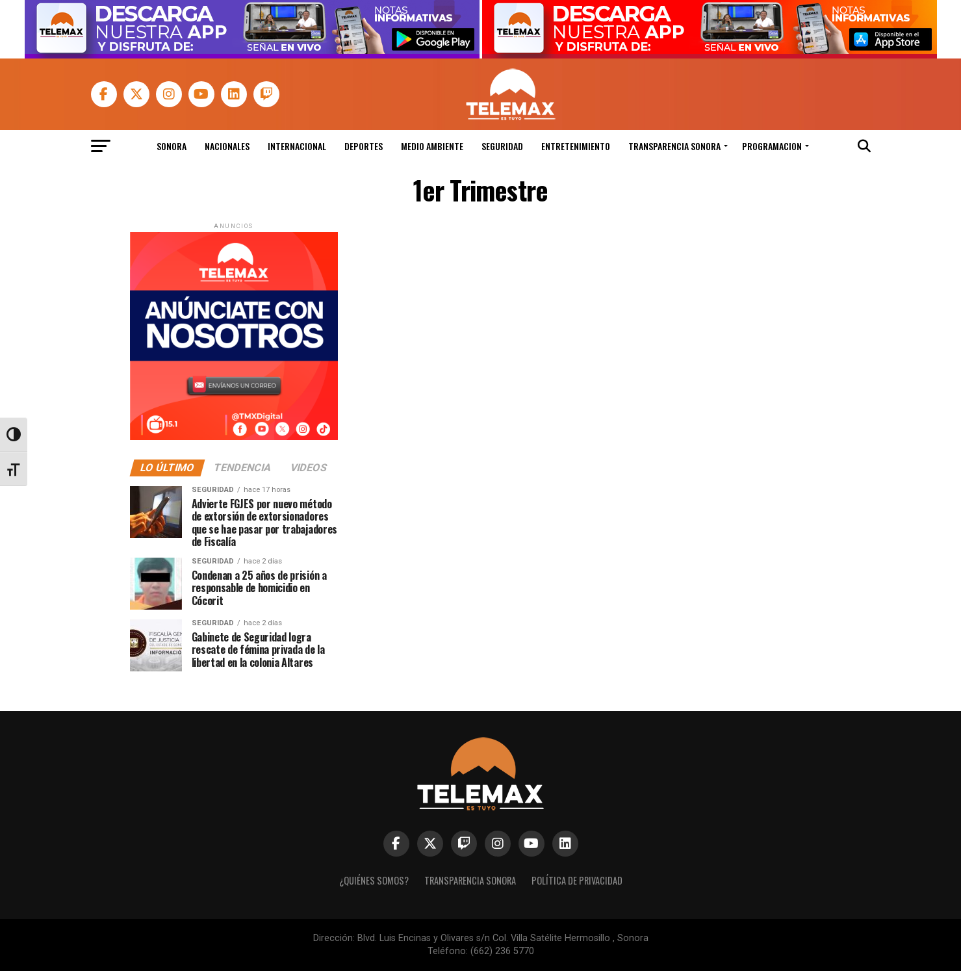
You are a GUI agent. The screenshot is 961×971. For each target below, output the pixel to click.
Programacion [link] (772, 146)
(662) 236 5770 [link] (502, 951)
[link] (252, 55)
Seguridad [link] (502, 146)
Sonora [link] (171, 146)
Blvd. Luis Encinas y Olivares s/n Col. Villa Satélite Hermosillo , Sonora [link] (502, 938)
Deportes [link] (363, 146)
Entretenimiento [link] (575, 146)
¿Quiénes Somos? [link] (374, 880)
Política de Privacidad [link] (577, 880)
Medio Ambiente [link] (432, 146)
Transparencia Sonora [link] (674, 146)
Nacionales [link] (227, 146)
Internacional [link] (297, 146)
